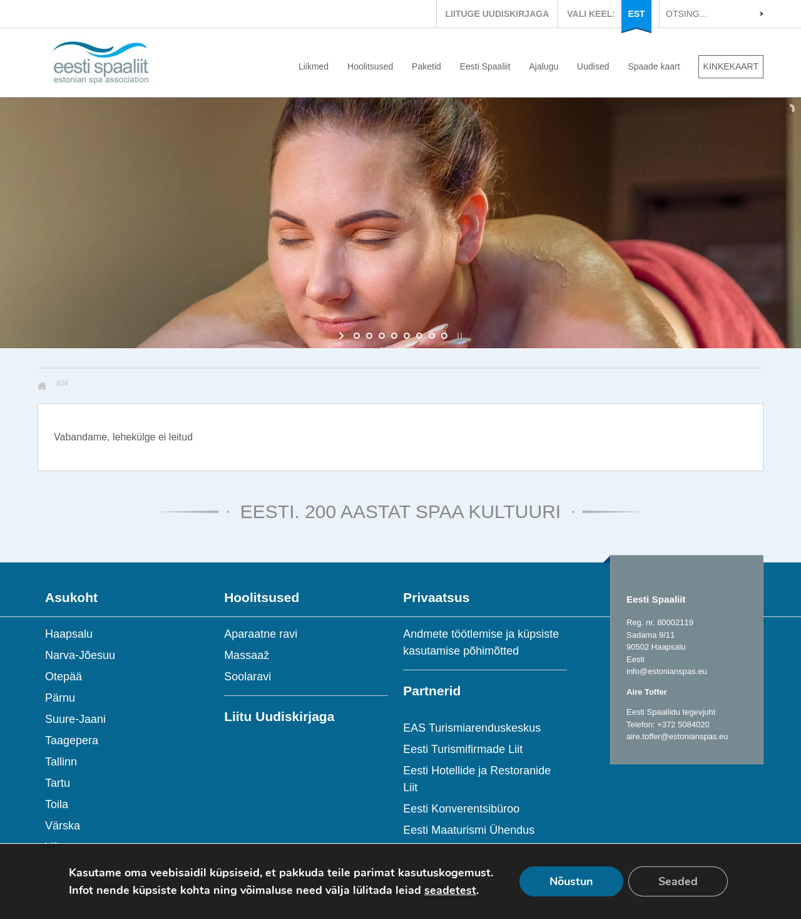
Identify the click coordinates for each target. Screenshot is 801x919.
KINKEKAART (730, 66)
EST (636, 14)
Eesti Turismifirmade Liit (463, 749)
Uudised (593, 66)
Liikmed (313, 66)
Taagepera (71, 740)
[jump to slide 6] (419, 336)
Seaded (678, 881)
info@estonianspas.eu (666, 671)
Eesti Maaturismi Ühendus (468, 830)
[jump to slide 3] (381, 336)
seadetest (450, 890)
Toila (56, 804)
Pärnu (60, 698)
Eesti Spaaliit (485, 66)
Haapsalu (69, 634)
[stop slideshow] (458, 336)
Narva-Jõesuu (80, 655)
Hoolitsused (370, 66)
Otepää (63, 676)
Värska (62, 825)
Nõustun (571, 881)
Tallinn (61, 761)
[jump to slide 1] (356, 336)
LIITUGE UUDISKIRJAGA (497, 14)
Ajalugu (544, 66)
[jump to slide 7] (432, 336)
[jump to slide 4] (394, 336)
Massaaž (246, 655)
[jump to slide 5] (406, 336)
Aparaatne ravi (260, 634)
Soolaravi (247, 676)
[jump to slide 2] (369, 336)
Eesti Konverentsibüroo (461, 808)
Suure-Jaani (75, 719)
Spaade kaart (654, 66)
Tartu (57, 783)
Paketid (426, 66)
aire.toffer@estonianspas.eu (677, 736)
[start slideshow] (342, 336)
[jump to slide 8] (444, 336)
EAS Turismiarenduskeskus (472, 728)
